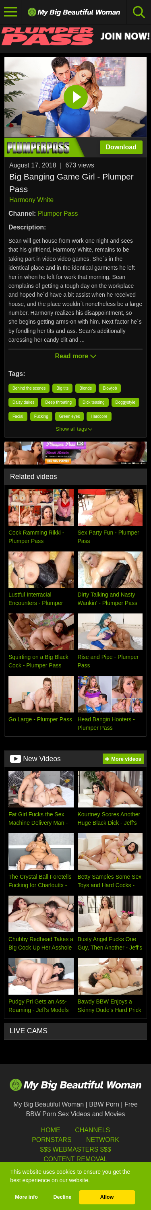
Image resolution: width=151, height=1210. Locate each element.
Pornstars (51, 1139)
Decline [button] (62, 1197)
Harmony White (31, 199)
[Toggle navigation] (10, 12)
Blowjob (110, 388)
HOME (50, 1130)
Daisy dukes (23, 402)
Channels (92, 1130)
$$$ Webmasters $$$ (75, 1149)
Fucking (41, 416)
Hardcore (99, 416)
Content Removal (75, 1159)
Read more (75, 356)
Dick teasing (93, 402)
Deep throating (58, 402)
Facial (17, 416)
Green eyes (69, 416)
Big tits (62, 388)
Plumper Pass (58, 213)
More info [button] (26, 1197)
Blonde (85, 388)
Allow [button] (107, 1197)
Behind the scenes (29, 388)
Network (102, 1139)
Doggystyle (125, 402)
